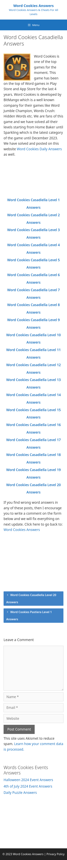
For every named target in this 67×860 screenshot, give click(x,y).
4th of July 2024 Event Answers (28, 786)
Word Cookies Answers (33, 5)
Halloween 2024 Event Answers (28, 780)
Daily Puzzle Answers (20, 792)
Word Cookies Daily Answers (39, 149)
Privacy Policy (55, 854)
